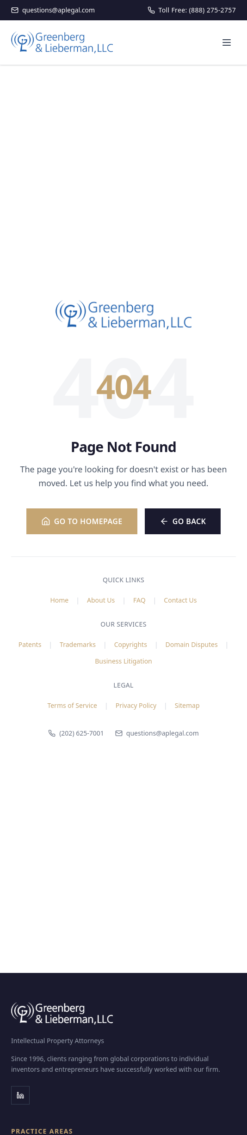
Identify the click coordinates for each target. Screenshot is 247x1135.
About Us (101, 600)
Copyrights (130, 644)
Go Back (183, 521)
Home (59, 600)
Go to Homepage (82, 521)
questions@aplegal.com (157, 733)
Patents (30, 644)
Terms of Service (72, 705)
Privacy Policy (136, 705)
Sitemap (187, 705)
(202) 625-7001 (76, 733)
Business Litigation (123, 661)
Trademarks (78, 644)
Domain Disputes (192, 644)
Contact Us (180, 600)
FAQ (139, 600)
